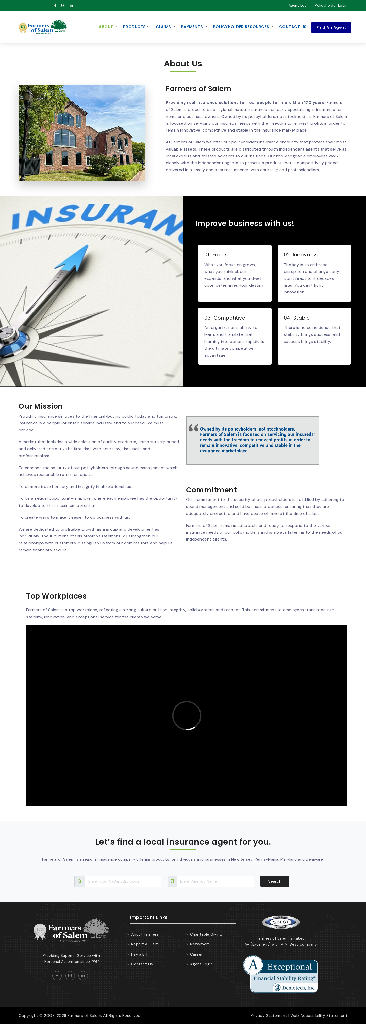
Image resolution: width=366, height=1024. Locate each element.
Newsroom (200, 944)
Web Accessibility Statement (319, 1015)
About (106, 26)
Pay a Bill (139, 954)
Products (134, 26)
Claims (163, 26)
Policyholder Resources (241, 26)
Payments (192, 26)
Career (196, 954)
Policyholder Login (331, 5)
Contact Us (293, 26)
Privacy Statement (269, 1015)
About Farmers (145, 934)
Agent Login (299, 5)
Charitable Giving (206, 934)
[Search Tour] (123, 881)
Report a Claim (145, 944)
